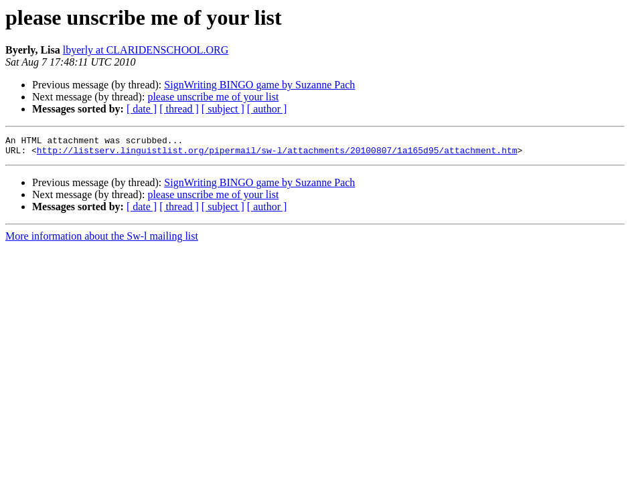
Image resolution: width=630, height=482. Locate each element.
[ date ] (142, 108)
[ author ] (267, 108)
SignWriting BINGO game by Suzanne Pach (259, 84)
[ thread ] (179, 108)
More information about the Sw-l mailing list (101, 240)
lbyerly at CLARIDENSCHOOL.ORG (146, 50)
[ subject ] (223, 108)
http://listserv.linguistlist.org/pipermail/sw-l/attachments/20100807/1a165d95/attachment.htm (277, 154)
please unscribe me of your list (213, 96)
